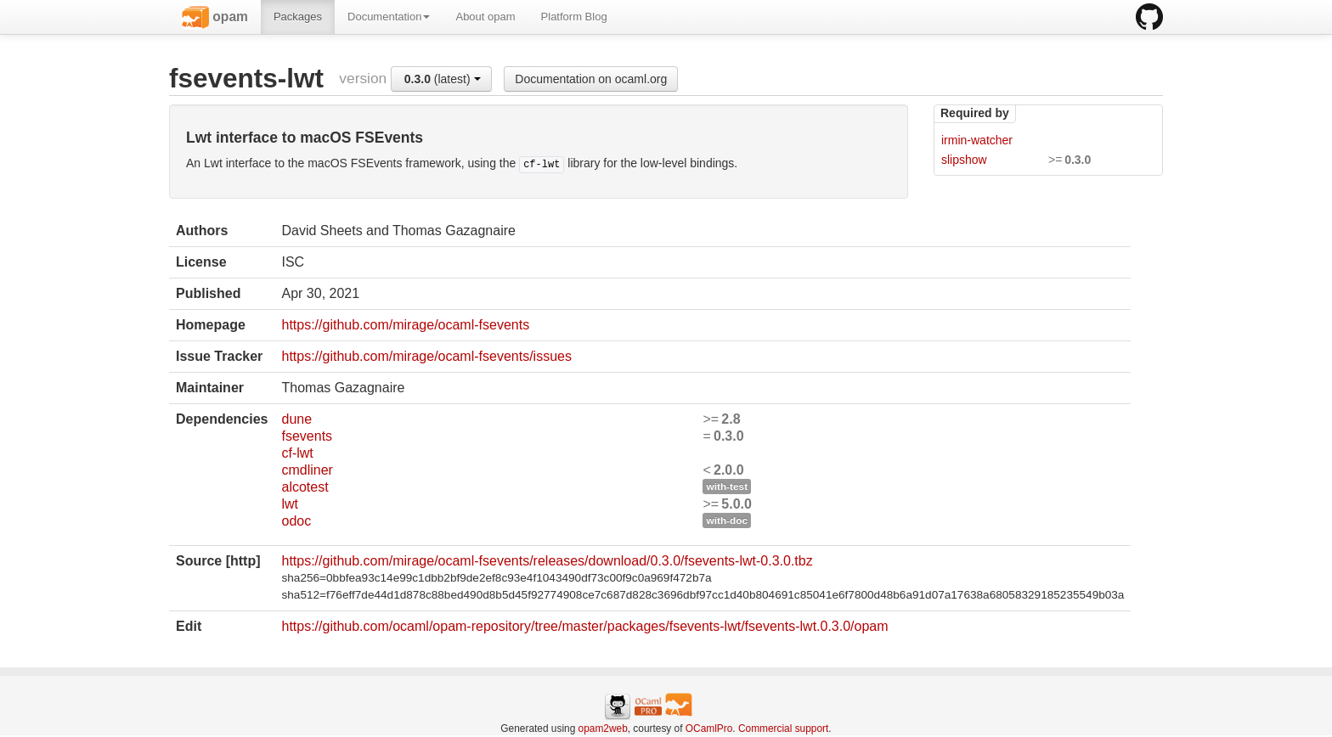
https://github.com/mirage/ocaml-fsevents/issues (426, 356)
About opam (485, 16)
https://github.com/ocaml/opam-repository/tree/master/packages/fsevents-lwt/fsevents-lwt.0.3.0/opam (584, 626)
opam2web (603, 728)
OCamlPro (709, 728)
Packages (298, 16)
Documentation (388, 16)
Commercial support (783, 728)
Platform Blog (574, 16)
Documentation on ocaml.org (591, 79)
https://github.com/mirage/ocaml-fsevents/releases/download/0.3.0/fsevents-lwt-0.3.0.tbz (546, 561)
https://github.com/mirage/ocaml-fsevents (405, 325)
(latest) (442, 79)
